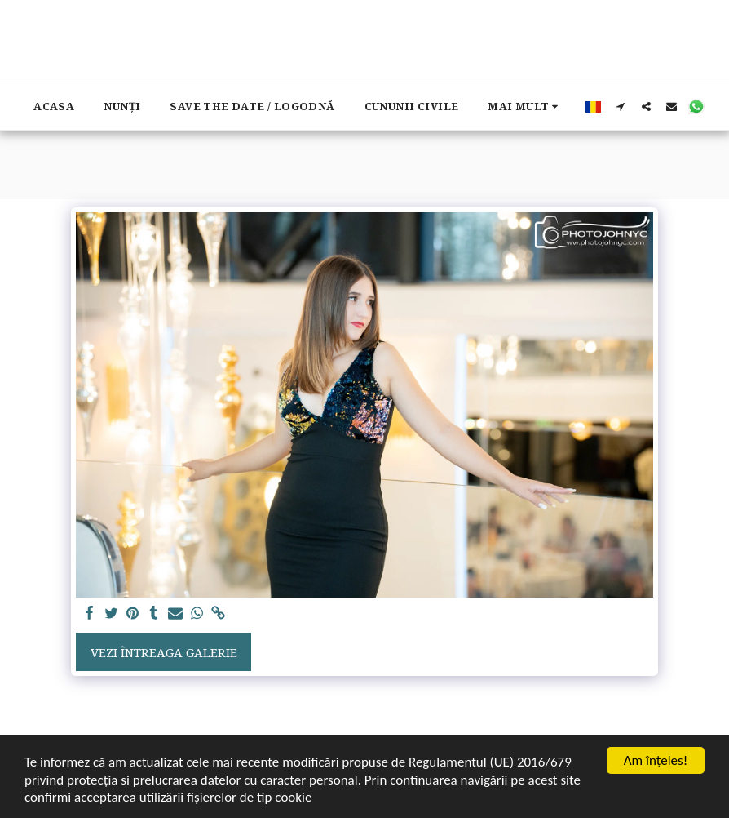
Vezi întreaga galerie (164, 652)
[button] (621, 106)
